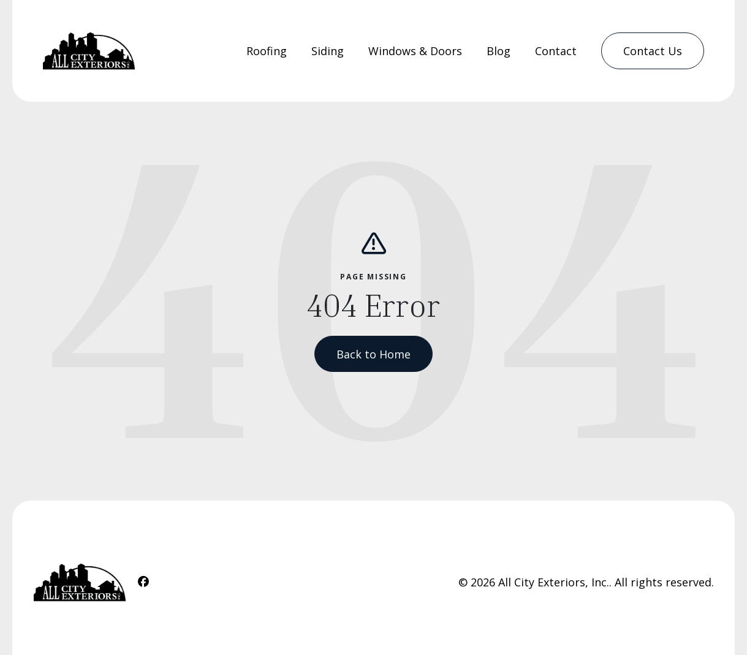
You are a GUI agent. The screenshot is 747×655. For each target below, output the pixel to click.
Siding (327, 51)
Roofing (266, 51)
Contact (556, 51)
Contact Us (652, 51)
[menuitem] (266, 51)
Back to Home (373, 354)
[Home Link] (89, 50)
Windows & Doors (415, 51)
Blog (498, 51)
